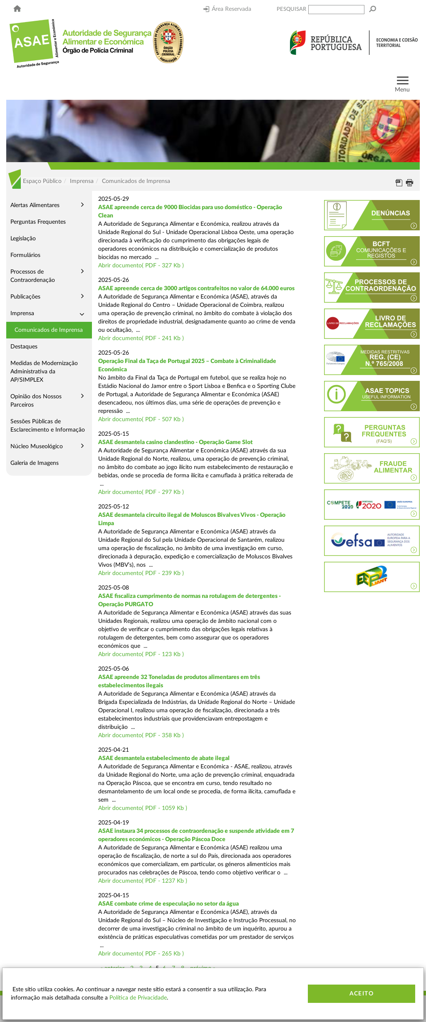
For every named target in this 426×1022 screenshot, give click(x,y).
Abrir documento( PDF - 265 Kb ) (141, 954)
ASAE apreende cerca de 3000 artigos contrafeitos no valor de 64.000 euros (196, 288)
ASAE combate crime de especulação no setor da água (168, 904)
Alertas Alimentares (34, 205)
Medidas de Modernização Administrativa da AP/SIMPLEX (44, 371)
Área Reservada (227, 9)
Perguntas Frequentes (38, 222)
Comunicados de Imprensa (49, 330)
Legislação (23, 239)
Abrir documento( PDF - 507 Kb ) (141, 419)
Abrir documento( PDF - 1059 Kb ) (142, 808)
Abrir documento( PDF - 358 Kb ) (141, 735)
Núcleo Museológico (36, 446)
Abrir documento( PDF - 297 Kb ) (141, 492)
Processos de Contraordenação (32, 276)
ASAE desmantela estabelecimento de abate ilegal (164, 758)
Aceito (361, 994)
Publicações (25, 297)
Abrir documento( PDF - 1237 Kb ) (142, 881)
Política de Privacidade (138, 998)
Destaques (23, 347)
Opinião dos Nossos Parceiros (36, 401)
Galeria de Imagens (34, 463)
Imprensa (22, 313)
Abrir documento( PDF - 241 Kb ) (141, 338)
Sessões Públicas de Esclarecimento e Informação (47, 426)
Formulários (25, 255)
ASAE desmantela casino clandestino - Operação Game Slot (175, 442)
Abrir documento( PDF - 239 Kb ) (141, 573)
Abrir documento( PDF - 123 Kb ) (141, 654)
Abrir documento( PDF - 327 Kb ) (141, 266)
